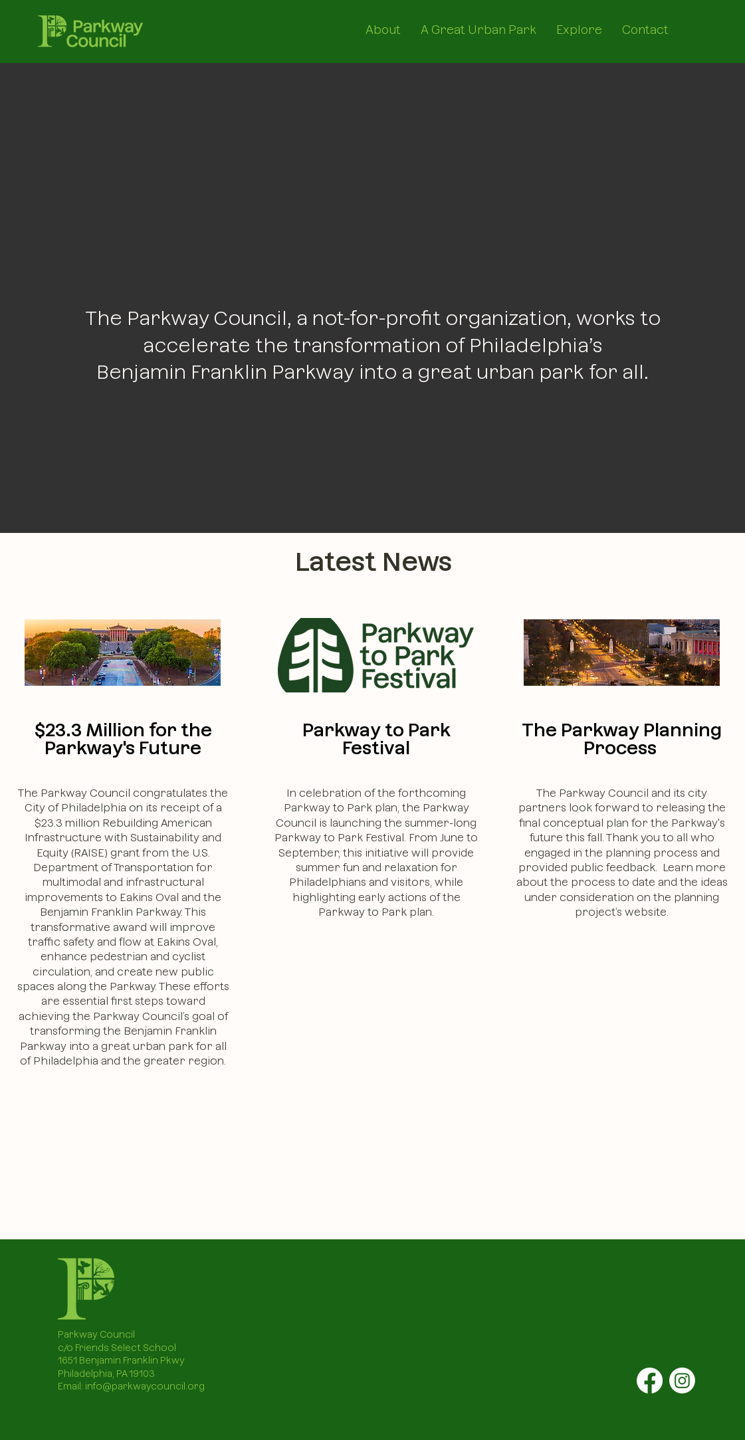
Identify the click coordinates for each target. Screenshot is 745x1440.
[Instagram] (682, 1380)
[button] (383, 26)
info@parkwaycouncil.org (145, 1386)
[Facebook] (650, 1380)
